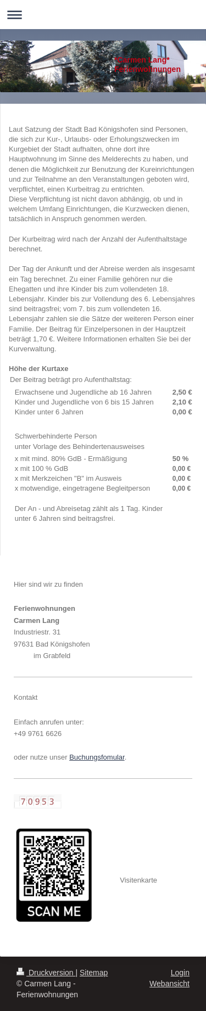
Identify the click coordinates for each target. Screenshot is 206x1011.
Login (180, 972)
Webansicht (169, 983)
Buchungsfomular (96, 757)
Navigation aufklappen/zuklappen (103, 14)
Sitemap (94, 972)
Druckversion (45, 972)
